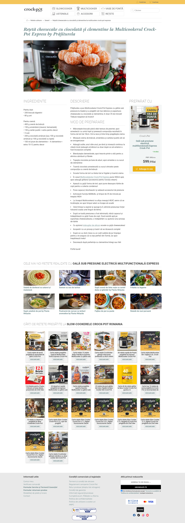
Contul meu (29, 481)
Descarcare (35, 359)
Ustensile (62, 13)
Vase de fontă (114, 8)
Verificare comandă (32, 484)
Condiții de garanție (77, 490)
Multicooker (89, 8)
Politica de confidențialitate (80, 499)
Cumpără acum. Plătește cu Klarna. (84, 496)
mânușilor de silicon (91, 225)
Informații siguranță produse (81, 493)
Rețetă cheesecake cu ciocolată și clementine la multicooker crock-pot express (82, 20)
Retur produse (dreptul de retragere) (84, 487)
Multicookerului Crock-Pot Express (95, 177)
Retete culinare (36, 20)
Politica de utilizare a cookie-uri (82, 502)
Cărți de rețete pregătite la (73, 324)
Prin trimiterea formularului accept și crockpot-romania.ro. (141, 492)
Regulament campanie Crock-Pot (83, 484)
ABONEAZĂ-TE (141, 487)
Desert (47, 20)
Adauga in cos (146, 169)
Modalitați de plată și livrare (35, 493)
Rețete (110, 13)
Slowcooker (64, 8)
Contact (27, 496)
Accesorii (87, 13)
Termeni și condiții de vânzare (81, 481)
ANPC (71, 505)
